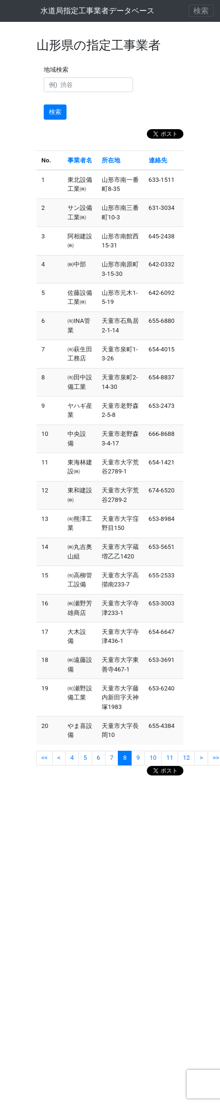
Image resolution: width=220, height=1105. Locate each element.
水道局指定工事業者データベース (97, 10)
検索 (55, 111)
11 (169, 757)
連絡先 (158, 160)
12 (186, 757)
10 (153, 757)
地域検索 (57, 69)
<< (44, 757)
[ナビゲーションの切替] (201, 11)
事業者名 (79, 160)
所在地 (111, 160)
